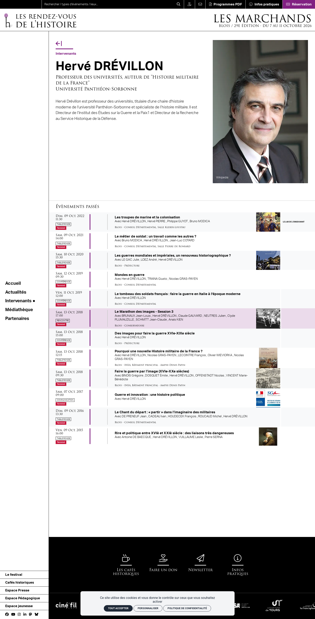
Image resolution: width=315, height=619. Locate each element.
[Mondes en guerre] (182, 279)
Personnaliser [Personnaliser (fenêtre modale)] (148, 608)
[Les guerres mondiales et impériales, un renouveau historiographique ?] (182, 260)
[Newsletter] (200, 563)
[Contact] (200, 4)
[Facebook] (7, 614)
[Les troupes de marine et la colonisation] (182, 221)
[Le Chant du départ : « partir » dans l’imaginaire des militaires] (182, 417)
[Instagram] (19, 614)
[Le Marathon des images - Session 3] (182, 318)
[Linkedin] (24, 614)
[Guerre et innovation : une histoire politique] (182, 397)
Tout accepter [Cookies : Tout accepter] (118, 608)
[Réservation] (298, 4)
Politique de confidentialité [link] (187, 608)
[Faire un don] (189, 4)
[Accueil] (39, 20)
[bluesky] (36, 614)
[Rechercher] (178, 4)
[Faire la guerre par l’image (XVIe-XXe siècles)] (182, 378)
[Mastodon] (30, 614)
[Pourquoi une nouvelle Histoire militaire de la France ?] (182, 358)
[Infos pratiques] (263, 4)
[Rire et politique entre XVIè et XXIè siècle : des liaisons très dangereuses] (182, 436)
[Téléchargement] (225, 4)
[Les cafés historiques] (126, 565)
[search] (107, 4)
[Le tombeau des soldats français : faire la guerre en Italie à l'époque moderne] (182, 298)
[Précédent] (59, 44)
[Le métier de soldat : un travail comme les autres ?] (182, 241)
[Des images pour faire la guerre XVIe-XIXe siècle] (182, 338)
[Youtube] (13, 614)
